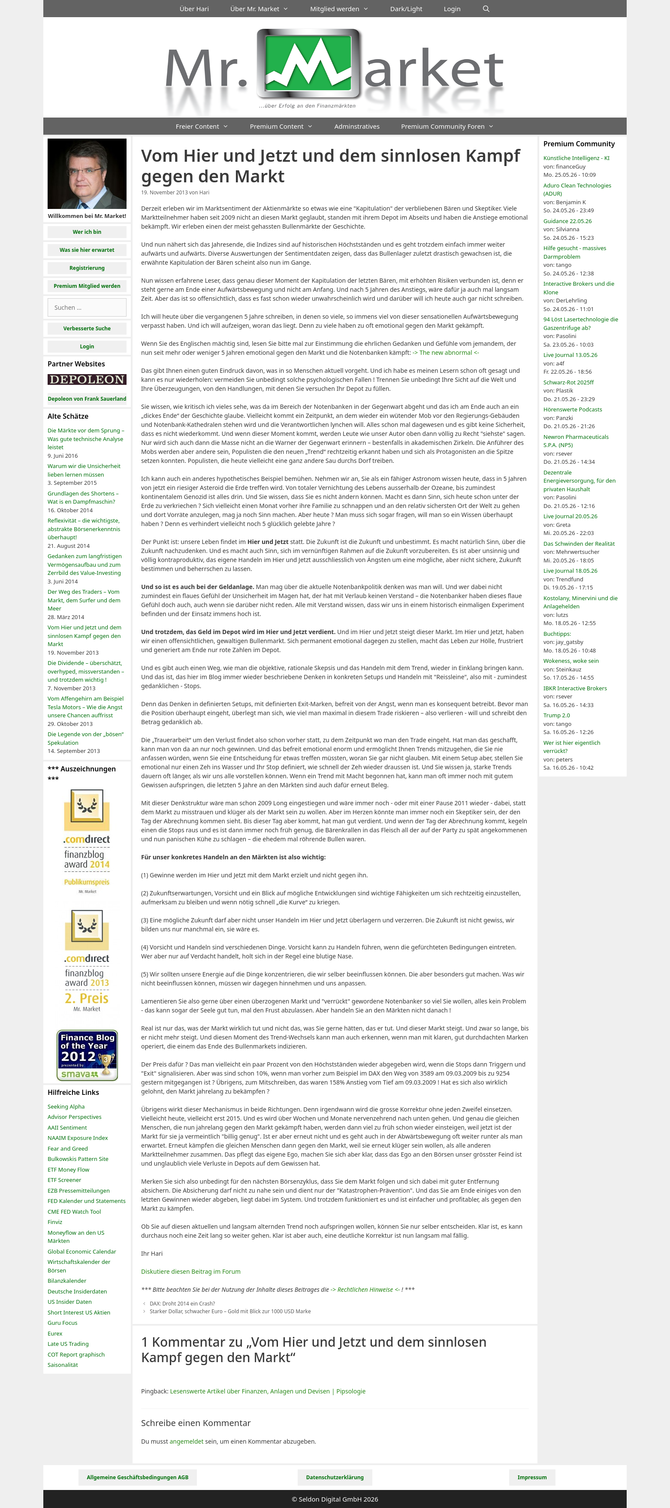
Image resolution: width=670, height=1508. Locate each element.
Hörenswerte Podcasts (572, 409)
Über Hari (194, 8)
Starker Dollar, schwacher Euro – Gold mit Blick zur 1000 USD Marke (230, 1311)
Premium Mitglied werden (87, 286)
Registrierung (87, 268)
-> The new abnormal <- (446, 352)
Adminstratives (357, 126)
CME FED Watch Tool (74, 1211)
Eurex (55, 1333)
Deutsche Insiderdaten (77, 1291)
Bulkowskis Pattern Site (78, 1159)
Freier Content (207, 126)
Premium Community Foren (453, 126)
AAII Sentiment (67, 1127)
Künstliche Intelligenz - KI (576, 158)
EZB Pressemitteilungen (79, 1190)
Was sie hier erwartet (87, 250)
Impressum (532, 1477)
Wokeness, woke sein (571, 661)
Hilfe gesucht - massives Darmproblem (574, 252)
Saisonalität (63, 1365)
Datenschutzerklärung (335, 1477)
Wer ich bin (87, 232)
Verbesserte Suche (87, 328)
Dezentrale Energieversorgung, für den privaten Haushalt (579, 480)
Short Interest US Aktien (79, 1312)
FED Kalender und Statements (87, 1201)
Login (452, 8)
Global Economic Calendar (82, 1251)
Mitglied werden (345, 8)
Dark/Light (406, 8)
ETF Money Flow (68, 1169)
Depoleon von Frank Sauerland (87, 398)
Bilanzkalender (67, 1280)
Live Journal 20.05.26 (570, 516)
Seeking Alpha (66, 1106)
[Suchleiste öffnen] (486, 8)
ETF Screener (64, 1180)
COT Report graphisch (76, 1354)
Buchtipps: (557, 634)
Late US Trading (68, 1344)
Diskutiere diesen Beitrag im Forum (191, 1271)
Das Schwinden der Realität (579, 543)
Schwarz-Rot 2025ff (568, 382)
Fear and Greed (68, 1148)
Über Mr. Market (264, 8)
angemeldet (186, 1441)
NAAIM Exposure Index (78, 1138)
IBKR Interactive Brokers (575, 688)
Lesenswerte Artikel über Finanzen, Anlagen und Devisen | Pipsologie (267, 1391)
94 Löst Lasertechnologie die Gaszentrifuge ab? (580, 323)
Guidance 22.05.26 (567, 221)
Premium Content (287, 126)
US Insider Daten (70, 1302)
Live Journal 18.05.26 (570, 570)
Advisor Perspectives (75, 1117)
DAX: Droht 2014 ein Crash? (182, 1303)
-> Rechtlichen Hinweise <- (365, 1289)
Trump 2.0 (556, 715)
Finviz (55, 1222)
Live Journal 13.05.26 (570, 355)
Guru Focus (62, 1323)
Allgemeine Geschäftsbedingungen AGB (138, 1477)
